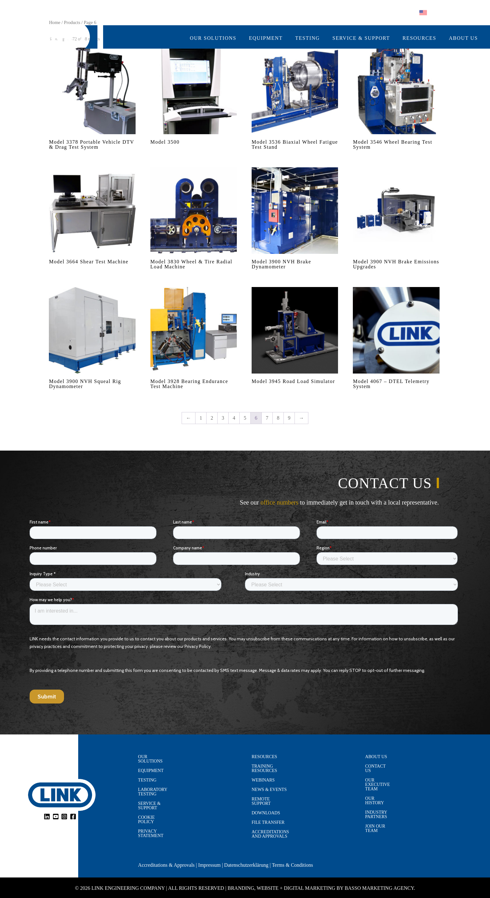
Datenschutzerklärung (246, 865)
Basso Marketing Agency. (380, 888)
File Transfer (268, 822)
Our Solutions (213, 38)
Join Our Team (375, 828)
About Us (463, 38)
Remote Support (261, 801)
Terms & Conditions (292, 865)
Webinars (263, 780)
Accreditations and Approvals (270, 834)
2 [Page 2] (212, 418)
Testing (307, 38)
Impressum (209, 865)
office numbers (279, 502)
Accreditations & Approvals (166, 865)
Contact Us (375, 768)
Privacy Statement (151, 833)
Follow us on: (359, 12)
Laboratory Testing (152, 791)
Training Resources (264, 768)
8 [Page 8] (278, 418)
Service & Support (361, 38)
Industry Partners (376, 814)
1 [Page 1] (201, 418)
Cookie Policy (146, 819)
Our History (374, 800)
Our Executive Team (377, 784)
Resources (419, 38)
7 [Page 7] (267, 418)
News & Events (269, 789)
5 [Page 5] (245, 418)
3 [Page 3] (223, 418)
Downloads (266, 813)
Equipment (266, 38)
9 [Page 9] (289, 418)
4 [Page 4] (234, 418)
